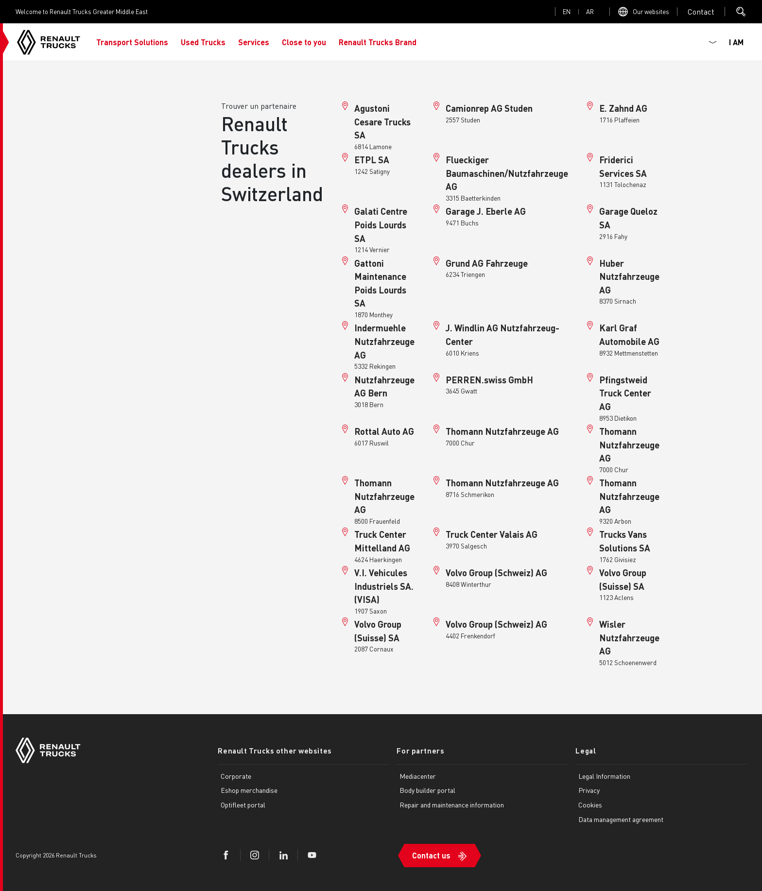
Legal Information (604, 775)
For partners (420, 750)
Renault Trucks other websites (274, 750)
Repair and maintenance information (451, 804)
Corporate (236, 775)
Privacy (589, 790)
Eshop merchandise (249, 790)
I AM (736, 42)
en (567, 11)
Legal (585, 750)
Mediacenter (417, 775)
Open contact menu (701, 11)
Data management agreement (620, 819)
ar (590, 11)
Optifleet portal (243, 804)
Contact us (431, 855)
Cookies (590, 804)
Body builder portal (427, 790)
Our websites (651, 11)
